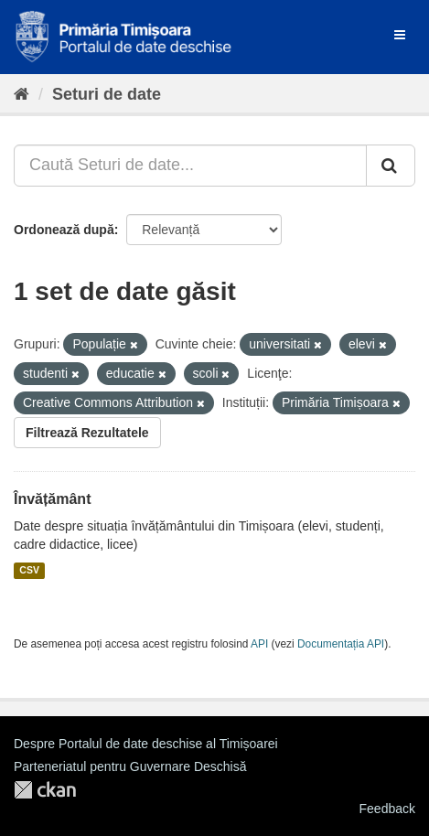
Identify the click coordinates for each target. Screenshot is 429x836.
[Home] (21, 94)
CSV (29, 570)
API (259, 644)
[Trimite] (390, 166)
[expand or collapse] (399, 34)
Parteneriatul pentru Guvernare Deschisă (130, 766)
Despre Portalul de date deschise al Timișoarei (146, 743)
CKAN (45, 789)
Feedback (387, 808)
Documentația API (340, 644)
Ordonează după (64, 229)
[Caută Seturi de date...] (190, 166)
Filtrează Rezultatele (87, 432)
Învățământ (52, 499)
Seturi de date (106, 94)
